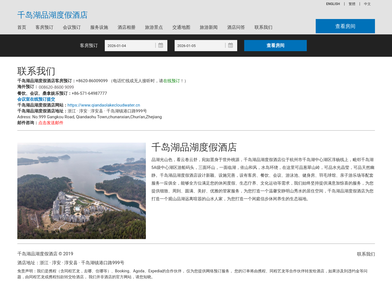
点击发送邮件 (50, 122)
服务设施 (99, 27)
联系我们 (263, 27)
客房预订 (44, 27)
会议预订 (72, 27)
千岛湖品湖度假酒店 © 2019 (45, 253)
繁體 (352, 4)
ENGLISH (333, 4)
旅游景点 (154, 27)
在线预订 (171, 80)
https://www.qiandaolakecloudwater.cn (104, 105)
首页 (21, 27)
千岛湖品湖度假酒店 (52, 15)
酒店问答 (236, 27)
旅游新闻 (209, 27)
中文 (367, 4)
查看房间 (345, 26)
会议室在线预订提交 (36, 99)
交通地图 (181, 27)
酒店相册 (127, 27)
